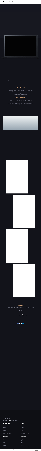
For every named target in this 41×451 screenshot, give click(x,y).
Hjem (4, 426)
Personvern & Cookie (7, 433)
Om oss (4, 427)
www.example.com (20, 315)
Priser (4, 430)
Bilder (4, 429)
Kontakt (4, 432)
